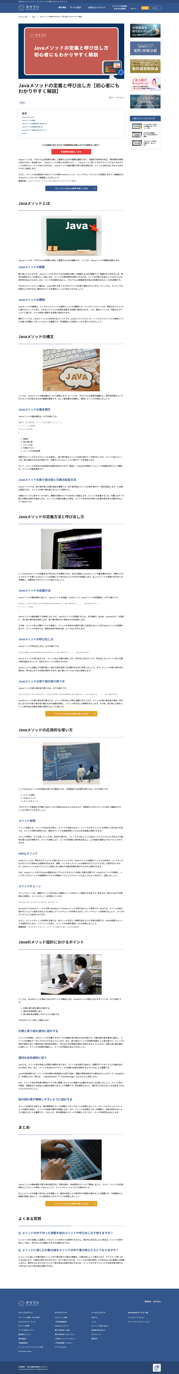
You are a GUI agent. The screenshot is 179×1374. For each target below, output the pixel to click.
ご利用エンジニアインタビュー (65, 1338)
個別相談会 (22, 1338)
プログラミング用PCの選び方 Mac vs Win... (150, 143)
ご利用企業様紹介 (61, 1322)
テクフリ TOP (23, 16)
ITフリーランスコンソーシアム (138, 1322)
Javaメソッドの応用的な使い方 (35, 129)
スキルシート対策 (61, 1317)
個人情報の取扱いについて (37, 1367)
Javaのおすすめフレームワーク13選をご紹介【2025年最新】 (54, 935)
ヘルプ (93, 1322)
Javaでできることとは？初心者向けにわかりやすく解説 (52, 185)
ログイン (155, 8)
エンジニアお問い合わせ (99, 1326)
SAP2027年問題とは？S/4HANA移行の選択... (150, 134)
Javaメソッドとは (30, 117)
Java (33, 16)
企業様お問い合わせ (98, 1330)
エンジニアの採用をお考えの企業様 (116, 7)
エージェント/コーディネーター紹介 (31, 1347)
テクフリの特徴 (23, 1326)
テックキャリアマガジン (136, 1317)
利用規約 (21, 1367)
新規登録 (143, 8)
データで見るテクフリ (26, 1330)
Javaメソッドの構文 (31, 121)
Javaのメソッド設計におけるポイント (38, 133)
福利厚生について (24, 1334)
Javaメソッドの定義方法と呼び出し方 (38, 125)
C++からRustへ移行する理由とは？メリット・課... (150, 126)
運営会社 (94, 1338)
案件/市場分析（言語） (63, 1330)
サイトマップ (96, 1334)
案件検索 (59, 7)
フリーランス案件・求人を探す (29, 1317)
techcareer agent (25, 1351)
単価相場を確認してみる (71, 155)
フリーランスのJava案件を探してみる (71, 194)
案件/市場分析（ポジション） (65, 1334)
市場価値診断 (23, 1343)
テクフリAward (60, 1347)
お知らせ (94, 1317)
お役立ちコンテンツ (62, 1326)
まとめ (25, 137)
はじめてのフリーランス (26, 1322)
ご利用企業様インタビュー (64, 1343)
